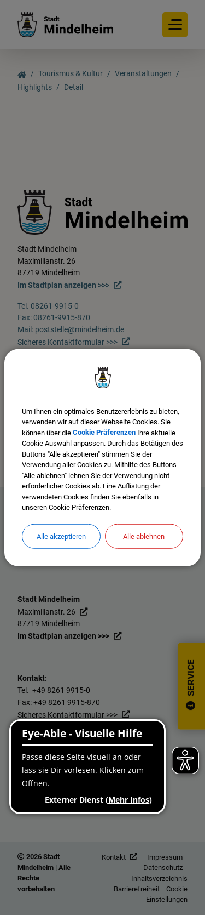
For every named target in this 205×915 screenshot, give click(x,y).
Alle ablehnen (144, 536)
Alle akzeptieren (61, 536)
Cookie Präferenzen (104, 432)
